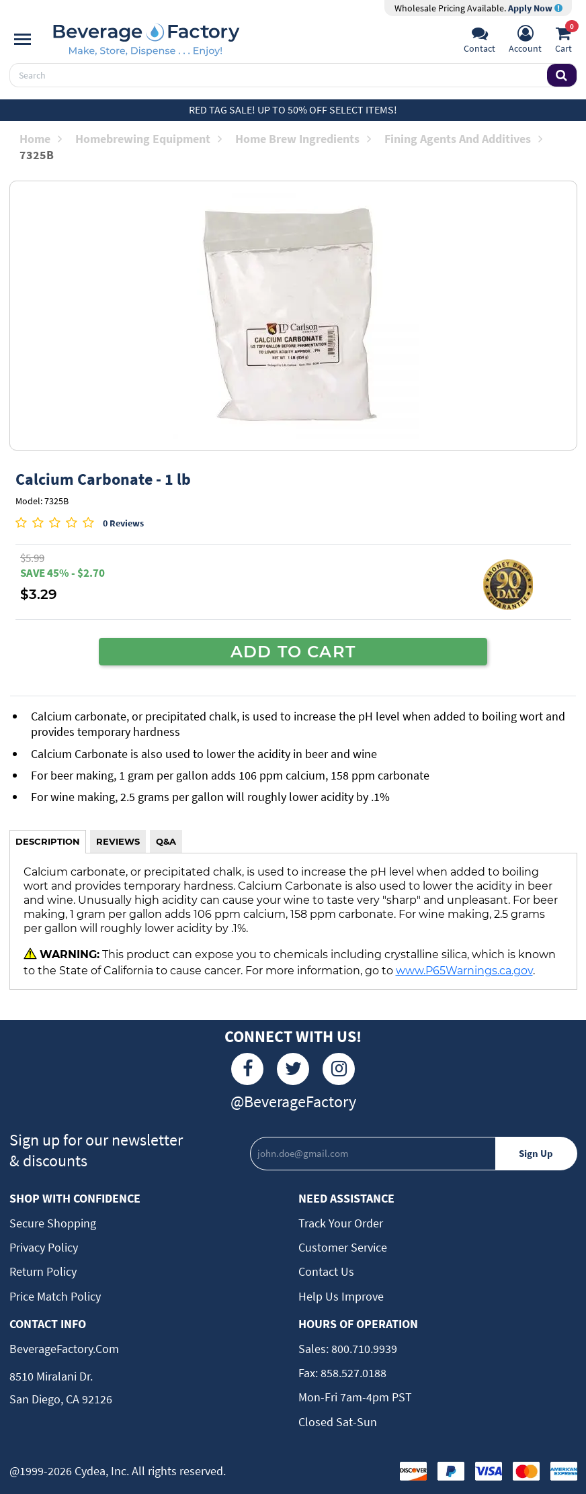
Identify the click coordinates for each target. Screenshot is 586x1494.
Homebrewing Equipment (148, 138)
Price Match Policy (55, 1296)
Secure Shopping (52, 1223)
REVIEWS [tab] (118, 841)
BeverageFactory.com (64, 1348)
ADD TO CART (293, 651)
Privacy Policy (43, 1247)
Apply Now (535, 8)
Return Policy (43, 1271)
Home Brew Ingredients (303, 138)
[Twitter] (293, 1069)
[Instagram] (339, 1069)
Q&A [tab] (166, 841)
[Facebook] (247, 1069)
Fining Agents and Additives (463, 138)
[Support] (479, 41)
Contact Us (326, 1271)
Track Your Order (340, 1223)
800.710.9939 (363, 1348)
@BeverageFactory (293, 1101)
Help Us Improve (341, 1296)
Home (40, 138)
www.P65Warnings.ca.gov (464, 970)
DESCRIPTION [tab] (47, 841)
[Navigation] (22, 40)
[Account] (525, 41)
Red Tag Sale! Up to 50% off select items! (293, 109)
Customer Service (342, 1247)
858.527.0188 (352, 1373)
